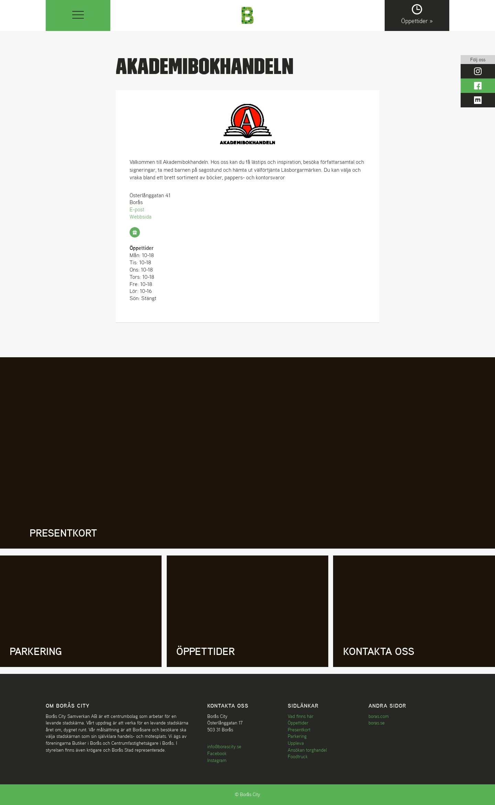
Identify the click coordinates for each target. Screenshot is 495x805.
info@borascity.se (224, 746)
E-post (137, 209)
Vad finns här (301, 716)
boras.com (378, 716)
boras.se (376, 723)
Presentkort (299, 729)
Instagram (217, 760)
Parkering (297, 736)
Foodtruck (298, 756)
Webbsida (141, 216)
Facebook (217, 753)
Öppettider (298, 723)
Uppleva (296, 743)
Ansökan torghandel (307, 750)
